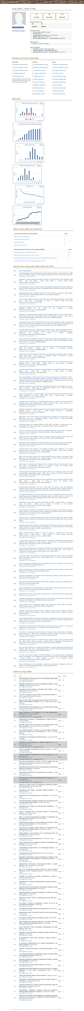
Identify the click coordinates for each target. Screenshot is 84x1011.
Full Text (21, 681)
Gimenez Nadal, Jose (20, 67)
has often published (53, 35)
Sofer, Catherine (58, 93)
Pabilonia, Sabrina (39, 85)
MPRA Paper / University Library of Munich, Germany (26, 255)
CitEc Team (59, 1009)
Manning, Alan (58, 90)
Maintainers (63, 2)
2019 (15, 685)
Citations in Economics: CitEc (10, 2)
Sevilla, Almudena (59, 79)
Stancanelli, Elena (59, 82)
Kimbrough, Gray (39, 93)
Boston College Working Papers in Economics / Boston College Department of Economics (35, 258)
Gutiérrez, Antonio (39, 73)
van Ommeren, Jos (59, 76)
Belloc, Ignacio (18, 76)
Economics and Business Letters (22, 239)
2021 (15, 750)
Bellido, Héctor (38, 76)
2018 (15, 680)
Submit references (72, 2)
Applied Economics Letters (20, 245)
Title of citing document (26, 270)
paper (35, 276)
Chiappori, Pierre (19, 73)
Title (21, 676)
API (51, 2)
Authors (23, 2)
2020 (15, 738)
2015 (15, 844)
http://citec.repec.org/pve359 (46, 49)
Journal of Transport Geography (21, 236)
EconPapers (35, 43)
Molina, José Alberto (20, 64)
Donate (56, 2)
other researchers (45, 36)
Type (60, 676)
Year (15, 270)
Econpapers (27, 276)
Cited (65, 676)
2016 (15, 708)
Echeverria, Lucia (39, 70)
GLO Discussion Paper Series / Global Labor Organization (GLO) (29, 261)
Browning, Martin (58, 88)
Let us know (62, 52)
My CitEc (46, 2)
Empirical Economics (19, 242)
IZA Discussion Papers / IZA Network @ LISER (25, 252)
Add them (45, 52)
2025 (15, 696)
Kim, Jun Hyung (39, 90)
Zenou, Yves (57, 73)
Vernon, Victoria (39, 82)
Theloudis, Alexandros (20, 70)
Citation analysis (28, 681)
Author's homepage (44, 43)
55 (47, 38)
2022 (15, 690)
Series (29, 2)
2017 (15, 918)
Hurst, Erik (57, 85)
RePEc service (17, 1009)
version (31, 717)
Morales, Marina (39, 88)
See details (47, 32)
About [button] (81, 2)
